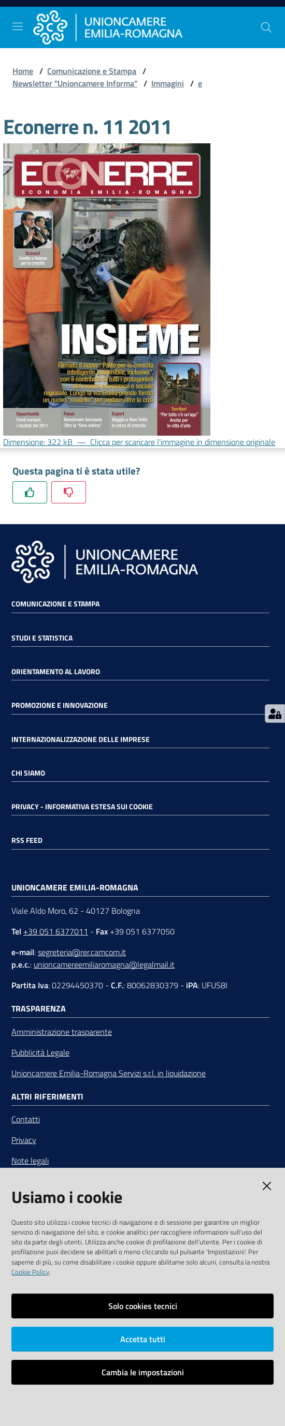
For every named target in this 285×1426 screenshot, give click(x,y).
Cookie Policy (30, 1272)
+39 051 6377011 (55, 931)
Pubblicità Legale (40, 1052)
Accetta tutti (142, 1339)
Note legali (30, 1160)
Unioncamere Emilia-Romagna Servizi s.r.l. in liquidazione (108, 1073)
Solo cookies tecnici (142, 1306)
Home (22, 71)
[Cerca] (266, 27)
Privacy (23, 1140)
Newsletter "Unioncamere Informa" (74, 83)
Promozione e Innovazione (59, 705)
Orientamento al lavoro (55, 671)
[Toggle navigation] (17, 26)
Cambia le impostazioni (143, 1372)
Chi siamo (28, 773)
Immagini (167, 83)
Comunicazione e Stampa (91, 71)
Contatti (25, 1119)
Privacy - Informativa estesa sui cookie (82, 807)
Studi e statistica (42, 638)
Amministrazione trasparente (61, 1032)
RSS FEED (26, 840)
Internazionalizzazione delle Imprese (80, 739)
